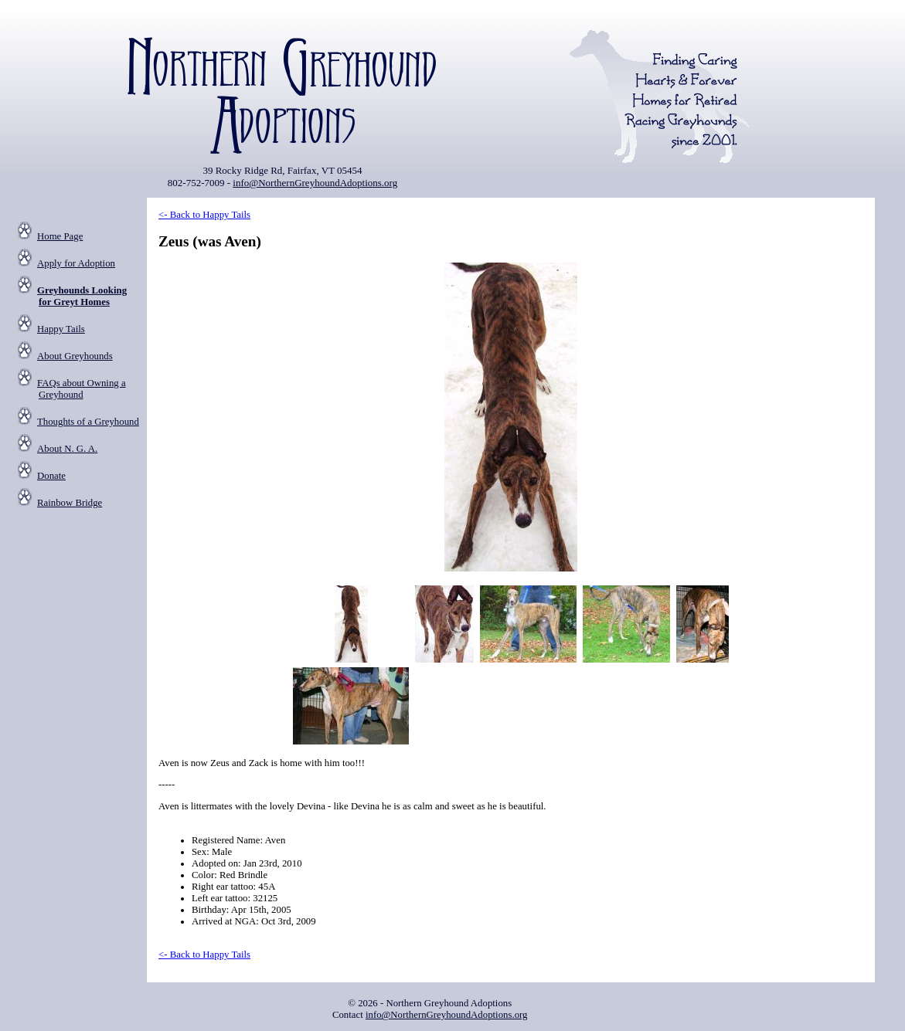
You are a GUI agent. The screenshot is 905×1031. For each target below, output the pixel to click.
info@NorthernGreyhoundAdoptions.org (315, 182)
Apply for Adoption (76, 263)
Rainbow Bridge (69, 502)
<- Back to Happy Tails (204, 214)
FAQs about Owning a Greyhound (81, 389)
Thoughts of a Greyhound (88, 421)
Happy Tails (61, 329)
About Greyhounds (75, 356)
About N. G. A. (67, 448)
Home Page (60, 236)
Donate (51, 475)
